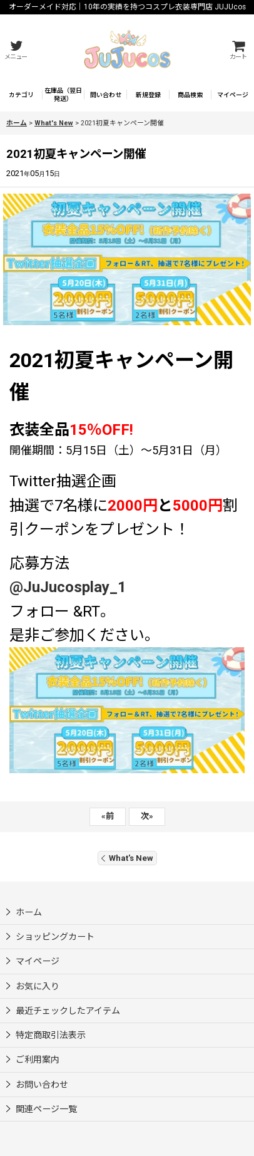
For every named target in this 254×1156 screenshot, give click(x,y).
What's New (127, 858)
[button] (15, 50)
